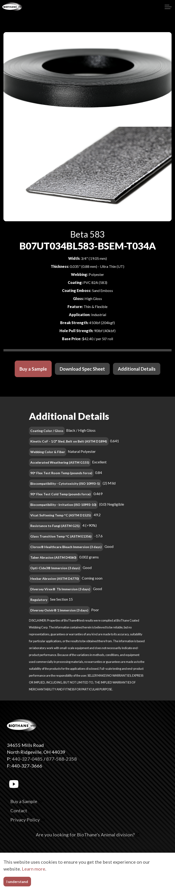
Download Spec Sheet (82, 369)
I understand (17, 881)
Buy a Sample (33, 369)
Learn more (33, 868)
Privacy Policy (27, 819)
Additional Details (136, 369)
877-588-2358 (61, 759)
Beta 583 (87, 234)
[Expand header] (168, 7)
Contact (21, 810)
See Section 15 (61, 599)
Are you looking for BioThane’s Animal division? (87, 834)
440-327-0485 (27, 759)
